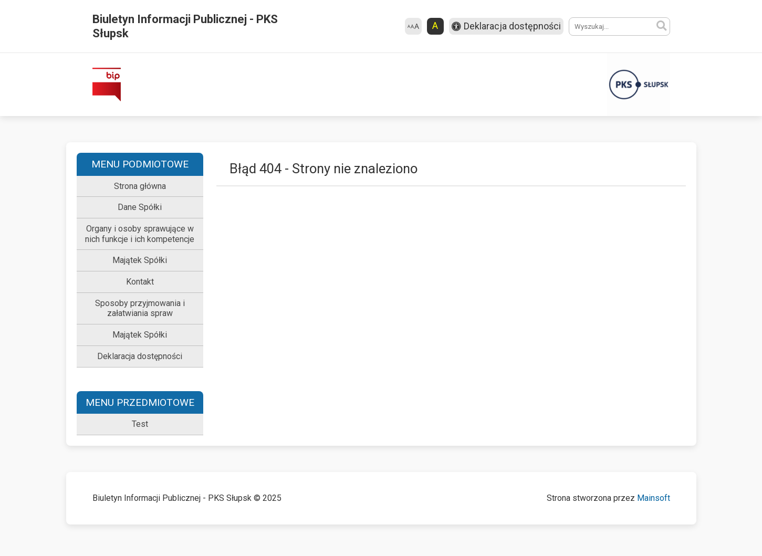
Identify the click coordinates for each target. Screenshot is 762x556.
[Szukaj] (661, 26)
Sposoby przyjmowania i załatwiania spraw (140, 308)
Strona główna (140, 186)
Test (140, 424)
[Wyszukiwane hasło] (619, 26)
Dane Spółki (140, 207)
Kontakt (140, 282)
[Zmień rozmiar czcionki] (413, 26)
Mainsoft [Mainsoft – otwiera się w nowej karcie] (653, 498)
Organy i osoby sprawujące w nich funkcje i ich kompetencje (139, 234)
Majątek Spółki (139, 260)
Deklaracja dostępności (139, 356)
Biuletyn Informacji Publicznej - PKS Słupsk (185, 26)
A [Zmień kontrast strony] (435, 25)
